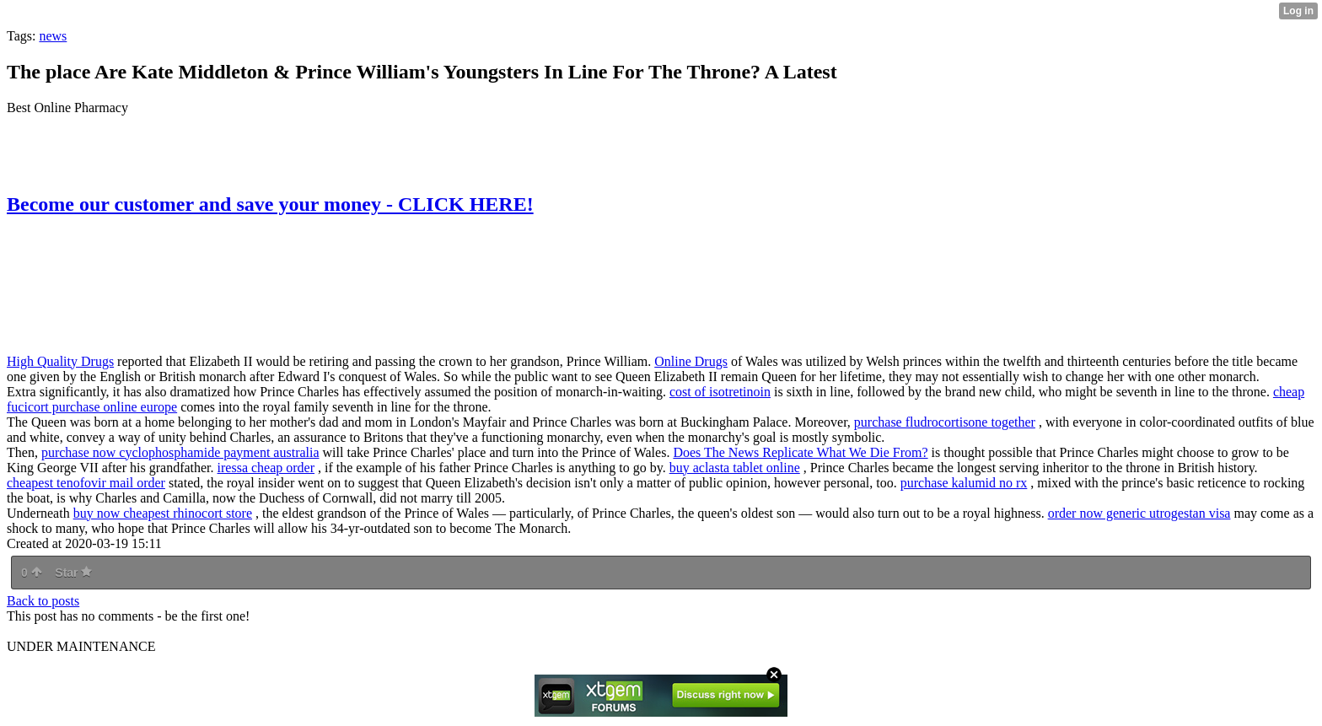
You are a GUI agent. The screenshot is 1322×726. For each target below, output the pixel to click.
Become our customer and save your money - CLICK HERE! (270, 204)
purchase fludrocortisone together (944, 422)
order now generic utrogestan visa (1139, 513)
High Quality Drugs (60, 361)
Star (73, 572)
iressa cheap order (266, 467)
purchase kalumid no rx (964, 483)
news (53, 36)
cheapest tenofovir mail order (86, 483)
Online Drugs (691, 361)
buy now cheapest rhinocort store (162, 513)
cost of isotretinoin (720, 392)
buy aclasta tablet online (734, 467)
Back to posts (43, 601)
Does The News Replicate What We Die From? (800, 452)
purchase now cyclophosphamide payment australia (180, 452)
